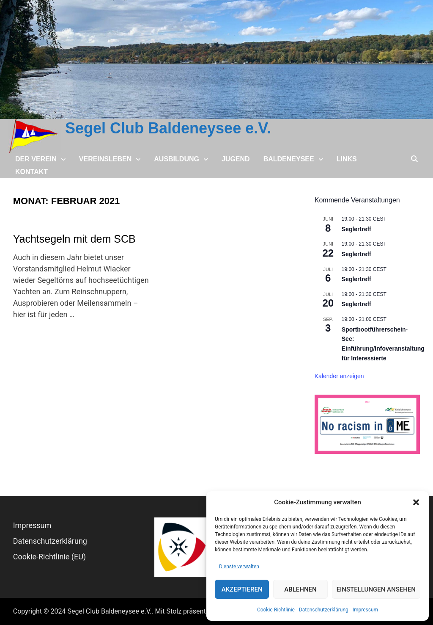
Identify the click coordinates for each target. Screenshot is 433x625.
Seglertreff (356, 229)
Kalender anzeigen (339, 376)
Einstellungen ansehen (376, 589)
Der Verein (36, 159)
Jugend (236, 159)
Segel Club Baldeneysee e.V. (168, 128)
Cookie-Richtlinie (276, 610)
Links (347, 159)
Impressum (365, 610)
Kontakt (31, 171)
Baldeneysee (288, 159)
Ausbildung (176, 159)
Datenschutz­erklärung (323, 610)
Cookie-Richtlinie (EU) (49, 556)
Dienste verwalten (239, 567)
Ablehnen (300, 589)
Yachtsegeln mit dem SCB (74, 239)
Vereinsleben (105, 159)
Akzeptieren (242, 589)
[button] (416, 502)
